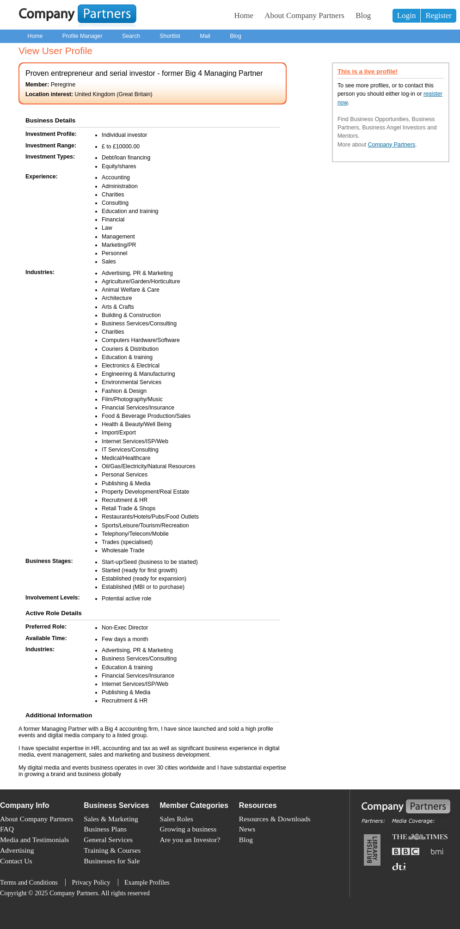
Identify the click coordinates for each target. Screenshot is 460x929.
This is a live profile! (367, 71)
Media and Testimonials (34, 839)
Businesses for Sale (112, 861)
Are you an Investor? (190, 839)
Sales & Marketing (111, 819)
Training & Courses (112, 850)
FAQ (7, 829)
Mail (205, 36)
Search (131, 36)
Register (438, 15)
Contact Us (16, 861)
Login (406, 15)
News (247, 829)
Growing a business (188, 829)
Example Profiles (147, 882)
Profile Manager (82, 36)
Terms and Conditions (29, 882)
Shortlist (169, 36)
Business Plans (105, 829)
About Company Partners (304, 15)
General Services (108, 839)
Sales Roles (176, 819)
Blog (363, 15)
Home (244, 15)
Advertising (17, 850)
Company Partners (392, 144)
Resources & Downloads (275, 819)
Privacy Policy (91, 882)
